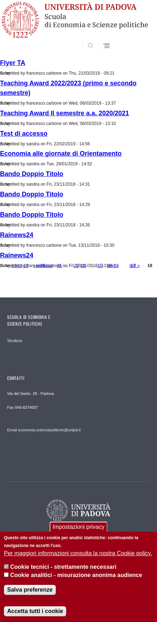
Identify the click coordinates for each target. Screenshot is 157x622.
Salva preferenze (30, 591)
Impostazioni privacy (78, 528)
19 (26, 265)
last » (134, 265)
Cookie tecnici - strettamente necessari (63, 568)
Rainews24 (16, 235)
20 (42, 265)
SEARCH (137, 39)
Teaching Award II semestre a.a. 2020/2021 (64, 113)
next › (112, 265)
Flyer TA (12, 62)
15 (99, 265)
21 (59, 265)
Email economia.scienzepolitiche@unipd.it (44, 430)
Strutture (14, 340)
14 (82, 265)
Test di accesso (24, 133)
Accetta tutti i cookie (35, 612)
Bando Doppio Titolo (31, 173)
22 (76, 265)
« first (16, 265)
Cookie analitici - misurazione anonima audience (76, 576)
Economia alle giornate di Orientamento (61, 153)
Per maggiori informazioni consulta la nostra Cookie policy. (78, 554)
